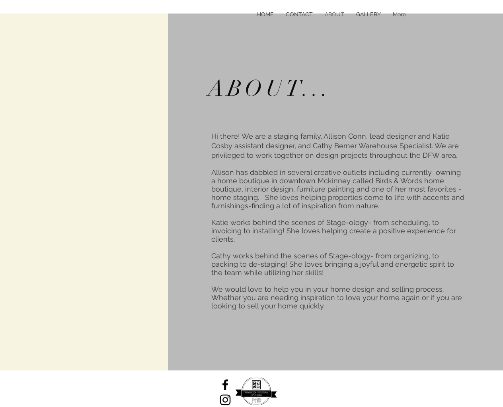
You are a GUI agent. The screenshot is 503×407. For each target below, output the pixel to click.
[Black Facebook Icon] (225, 385)
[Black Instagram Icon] (225, 400)
